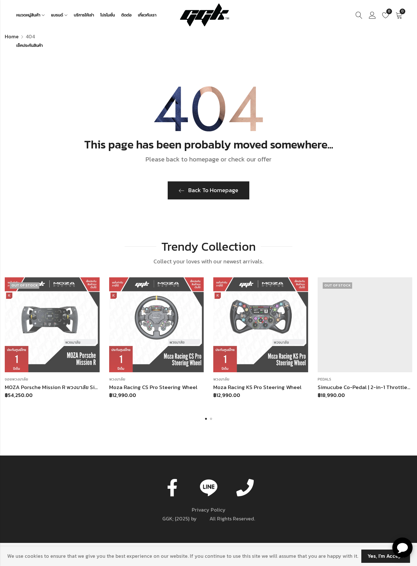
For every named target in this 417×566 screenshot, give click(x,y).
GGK (203, 518)
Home (12, 36)
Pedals (324, 379)
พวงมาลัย (117, 379)
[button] (206, 419)
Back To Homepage (208, 190)
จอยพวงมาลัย (16, 379)
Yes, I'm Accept (386, 556)
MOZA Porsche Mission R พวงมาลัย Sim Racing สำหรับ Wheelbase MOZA (92, 387)
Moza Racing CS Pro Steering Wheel (153, 387)
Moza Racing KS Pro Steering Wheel (257, 387)
